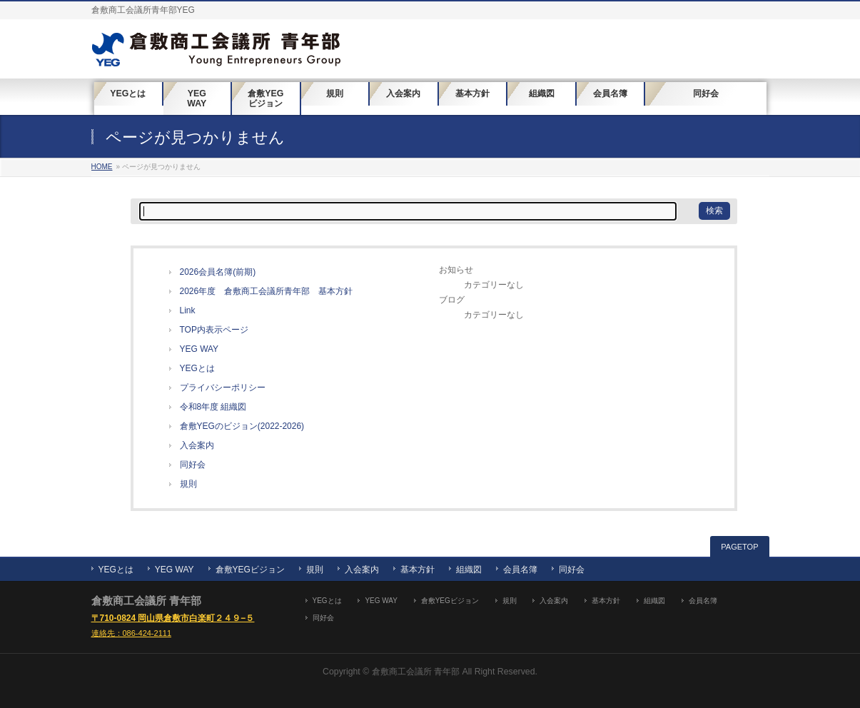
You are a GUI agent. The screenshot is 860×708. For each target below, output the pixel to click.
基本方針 (417, 570)
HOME (102, 167)
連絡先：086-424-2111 (131, 633)
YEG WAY (199, 349)
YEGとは (197, 368)
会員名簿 (520, 570)
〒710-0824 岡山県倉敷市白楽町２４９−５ (173, 618)
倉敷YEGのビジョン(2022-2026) (242, 426)
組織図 (469, 570)
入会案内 (197, 445)
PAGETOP (739, 546)
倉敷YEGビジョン (250, 570)
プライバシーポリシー (222, 388)
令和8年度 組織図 (213, 407)
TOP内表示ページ (214, 330)
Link (188, 310)
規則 (188, 484)
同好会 (193, 465)
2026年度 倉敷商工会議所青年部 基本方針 (266, 291)
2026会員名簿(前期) (218, 272)
